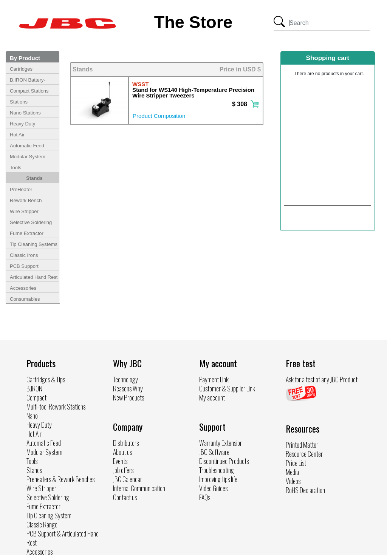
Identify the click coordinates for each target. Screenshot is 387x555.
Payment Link (214, 379)
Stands (34, 178)
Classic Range (41, 524)
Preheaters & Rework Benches (60, 479)
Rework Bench (26, 200)
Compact (36, 397)
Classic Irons (24, 255)
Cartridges (21, 69)
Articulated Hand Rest (33, 277)
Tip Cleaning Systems (33, 244)
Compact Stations (29, 91)
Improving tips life (218, 479)
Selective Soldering (31, 222)
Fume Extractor (26, 233)
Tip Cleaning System (48, 515)
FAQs (204, 497)
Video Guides (213, 488)
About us (122, 452)
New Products (128, 397)
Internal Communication (139, 488)
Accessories (23, 288)
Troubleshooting (216, 470)
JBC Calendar (127, 479)
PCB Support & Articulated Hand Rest (62, 538)
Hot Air (17, 135)
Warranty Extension (221, 443)
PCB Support (24, 266)
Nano (32, 416)
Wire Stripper (24, 211)
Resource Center (304, 454)
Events (120, 461)
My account (212, 397)
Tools (15, 167)
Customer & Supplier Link (227, 388)
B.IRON (34, 388)
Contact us (125, 497)
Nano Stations (25, 113)
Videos (293, 481)
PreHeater (21, 189)
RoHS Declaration (305, 490)
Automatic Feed (27, 145)
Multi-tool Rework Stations (55, 406)
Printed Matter (302, 445)
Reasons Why (128, 388)
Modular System (27, 156)
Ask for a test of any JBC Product (322, 379)
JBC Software (214, 452)
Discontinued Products (224, 461)
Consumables (25, 299)
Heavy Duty (22, 124)
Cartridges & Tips (45, 379)
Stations (19, 102)
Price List (296, 463)
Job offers (123, 470)
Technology (125, 379)
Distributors (126, 443)
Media (292, 472)
